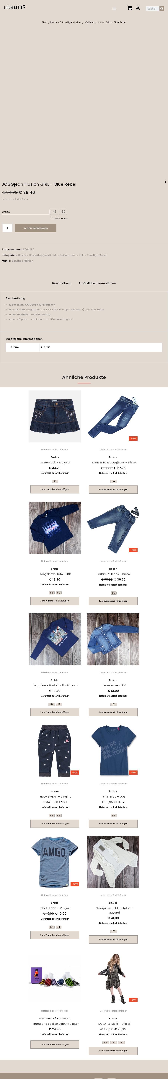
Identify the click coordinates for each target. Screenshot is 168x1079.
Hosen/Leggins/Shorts (43, 253)
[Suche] (161, 8)
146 (43, 345)
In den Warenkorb (35, 226)
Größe (6, 210)
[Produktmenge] (7, 226)
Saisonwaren (68, 253)
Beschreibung (62, 281)
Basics (22, 253)
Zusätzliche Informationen (97, 281)
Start (45, 22)
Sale (82, 253)
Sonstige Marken (71, 22)
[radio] (54, 210)
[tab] (62, 282)
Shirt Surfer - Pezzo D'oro (166, 183)
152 (48, 345)
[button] (114, 9)
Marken (54, 22)
